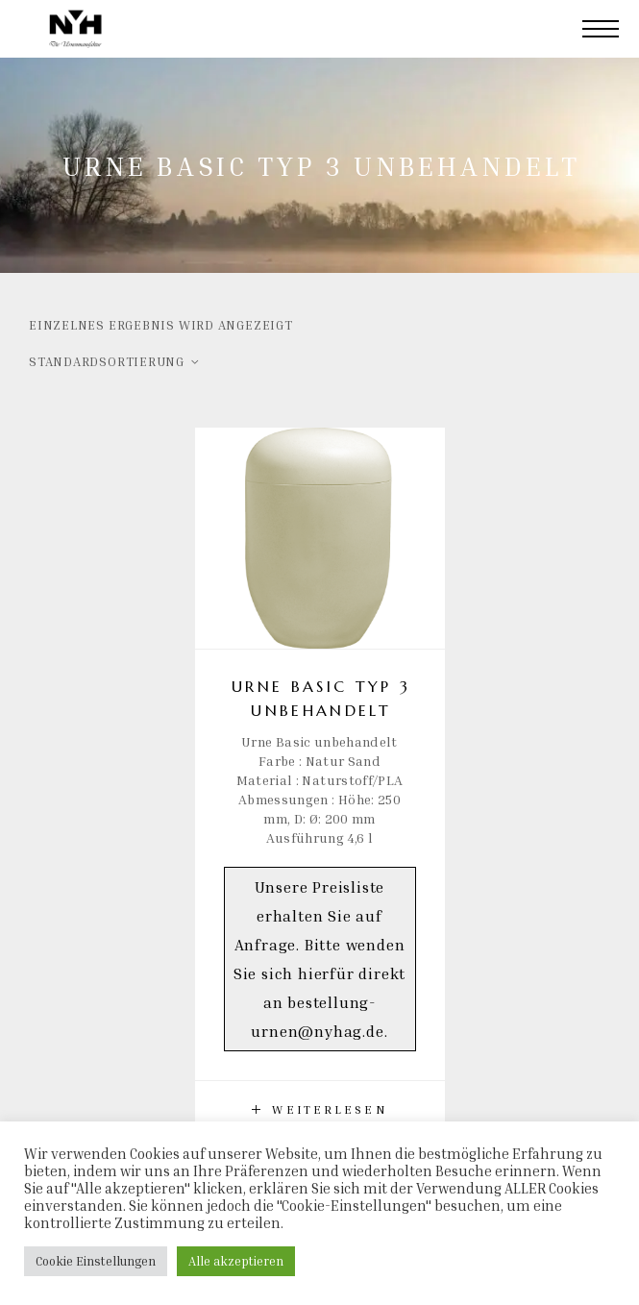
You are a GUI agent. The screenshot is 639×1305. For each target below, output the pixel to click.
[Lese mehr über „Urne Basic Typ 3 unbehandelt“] (320, 1110)
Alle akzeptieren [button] (235, 1260)
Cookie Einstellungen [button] (96, 1260)
